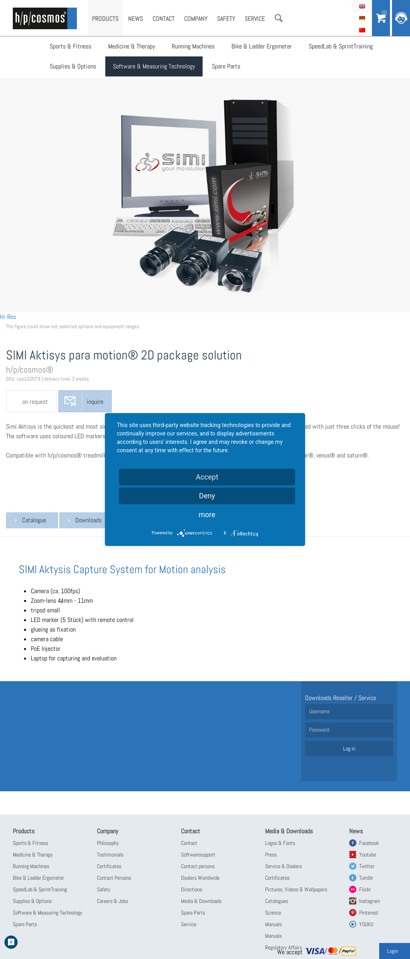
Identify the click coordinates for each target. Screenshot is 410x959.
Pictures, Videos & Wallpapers (296, 889)
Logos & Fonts (280, 843)
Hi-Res (8, 317)
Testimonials (110, 854)
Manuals (273, 924)
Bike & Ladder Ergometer (261, 46)
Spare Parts (226, 66)
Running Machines (193, 46)
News (135, 18)
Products (105, 18)
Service (255, 18)
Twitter (366, 866)
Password (319, 729)
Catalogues (276, 901)
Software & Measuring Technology (154, 66)
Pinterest (368, 912)
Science (273, 912)
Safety (226, 18)
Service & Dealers (283, 866)
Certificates (109, 866)
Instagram (369, 901)
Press (271, 854)
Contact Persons (114, 877)
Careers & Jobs (112, 901)
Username (319, 711)
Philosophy (108, 843)
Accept (207, 477)
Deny (207, 496)
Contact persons (198, 866)
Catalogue (34, 520)
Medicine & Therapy (131, 46)
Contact (164, 18)
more (207, 514)
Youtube (367, 854)
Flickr (365, 889)
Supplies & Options (73, 66)
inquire (95, 401)
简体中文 (362, 30)
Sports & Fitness (70, 46)
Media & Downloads (201, 901)
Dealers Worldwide (200, 877)
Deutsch (362, 18)
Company (195, 18)
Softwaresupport (198, 854)
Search (279, 18)
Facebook (369, 843)
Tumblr (366, 877)
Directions (191, 889)
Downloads (88, 520)
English (362, 6)
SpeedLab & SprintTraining (341, 46)
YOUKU (366, 924)
